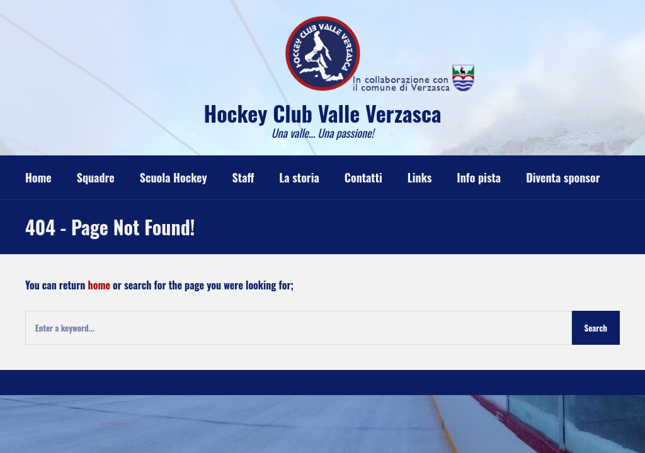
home (99, 285)
